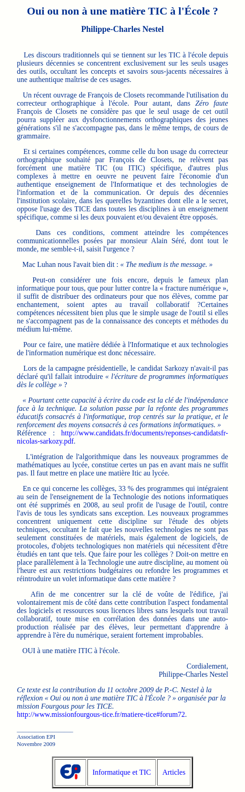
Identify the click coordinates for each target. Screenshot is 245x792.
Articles (173, 772)
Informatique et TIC (121, 772)
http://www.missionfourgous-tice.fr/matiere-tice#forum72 (101, 714)
